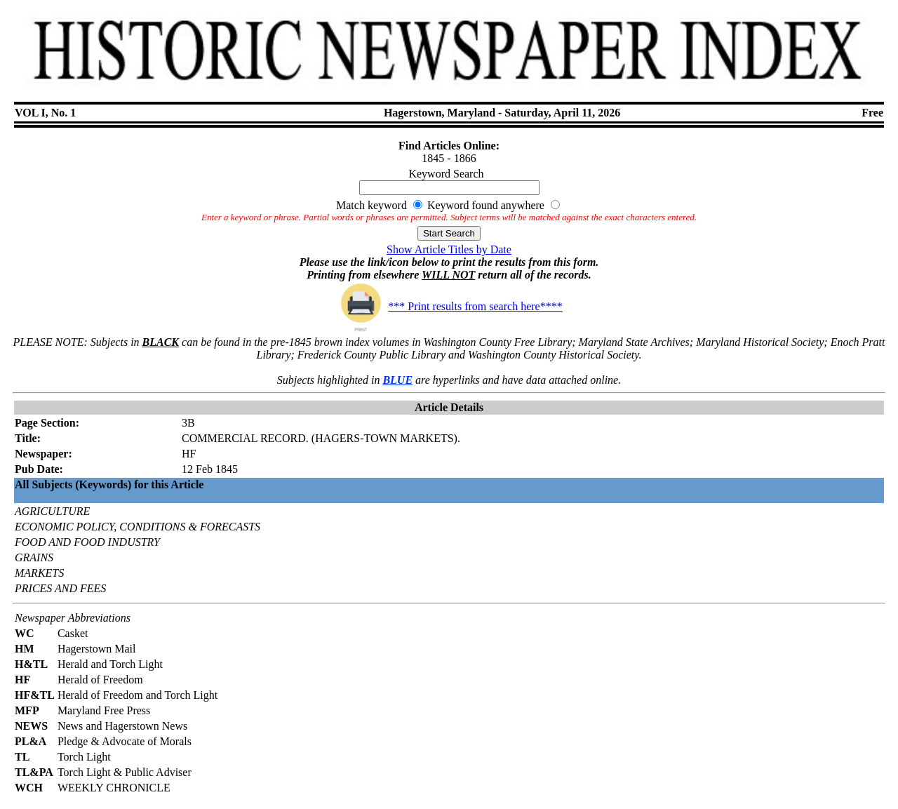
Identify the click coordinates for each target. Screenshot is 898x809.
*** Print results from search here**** (448, 306)
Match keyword (371, 205)
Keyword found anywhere (485, 205)
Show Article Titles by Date (449, 249)
